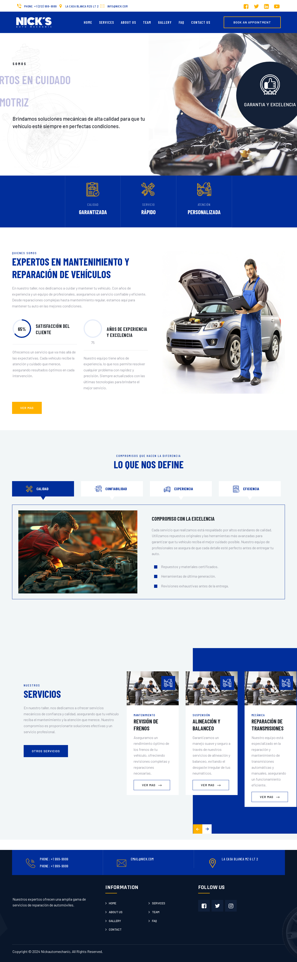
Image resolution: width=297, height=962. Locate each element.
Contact (115, 929)
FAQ (181, 22)
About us (116, 912)
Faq (154, 921)
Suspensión (201, 715)
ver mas (27, 408)
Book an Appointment (252, 22)
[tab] (43, 488)
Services (106, 22)
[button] (207, 829)
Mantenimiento (144, 715)
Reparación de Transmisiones (268, 725)
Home (88, 22)
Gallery (165, 22)
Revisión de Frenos (146, 725)
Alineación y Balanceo (206, 725)
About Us (128, 22)
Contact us (200, 22)
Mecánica (258, 715)
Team (147, 22)
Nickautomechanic (55, 951)
